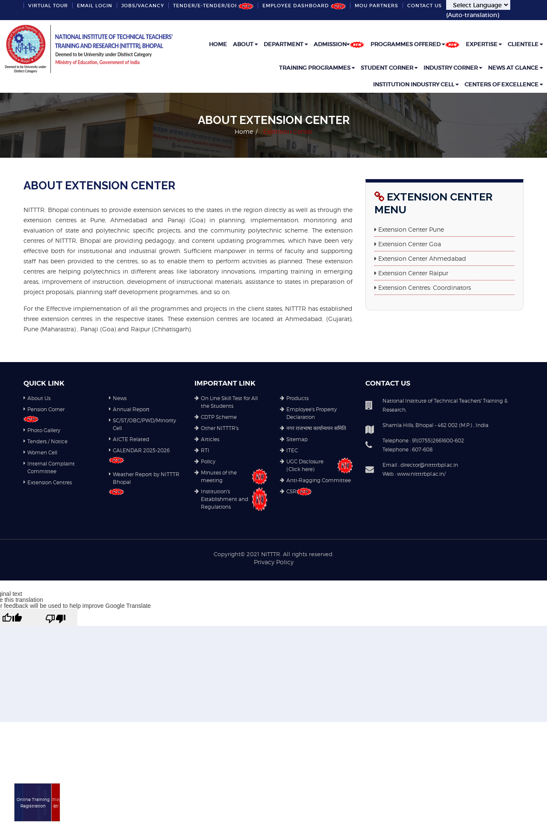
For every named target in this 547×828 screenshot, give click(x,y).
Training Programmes (317, 67)
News (117, 398)
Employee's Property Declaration (308, 413)
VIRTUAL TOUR (48, 6)
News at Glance (515, 67)
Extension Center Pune (411, 229)
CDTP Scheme (215, 417)
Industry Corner (452, 67)
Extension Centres (48, 482)
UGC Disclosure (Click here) (316, 465)
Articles (206, 439)
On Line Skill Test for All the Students (226, 402)
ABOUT (245, 44)
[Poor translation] (55, 617)
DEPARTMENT (286, 44)
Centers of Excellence (504, 84)
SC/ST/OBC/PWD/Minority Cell (142, 424)
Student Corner (389, 67)
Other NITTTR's (216, 428)
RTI (201, 450)
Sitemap (294, 439)
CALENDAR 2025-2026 (139, 450)
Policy (204, 462)
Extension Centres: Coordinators (424, 287)
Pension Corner (44, 409)
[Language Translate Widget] (478, 5)
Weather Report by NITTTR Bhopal (144, 478)
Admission (339, 44)
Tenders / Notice (46, 441)
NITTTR (270, 554)
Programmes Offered (415, 44)
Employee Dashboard (304, 6)
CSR (296, 491)
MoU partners (376, 6)
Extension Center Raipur (413, 273)
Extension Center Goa (409, 244)
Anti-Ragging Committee (315, 480)
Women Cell (40, 453)
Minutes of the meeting (230, 476)
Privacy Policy (274, 562)
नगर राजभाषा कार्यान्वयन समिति (313, 428)
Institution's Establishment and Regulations (230, 499)
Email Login (94, 6)
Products (294, 398)
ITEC (289, 450)
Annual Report (129, 409)
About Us (37, 398)
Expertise (484, 44)
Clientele (525, 44)
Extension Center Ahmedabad (422, 258)
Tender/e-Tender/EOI (213, 6)
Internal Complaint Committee (49, 467)
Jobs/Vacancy (142, 6)
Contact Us (424, 6)
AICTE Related (129, 439)
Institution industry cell (416, 84)
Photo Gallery (42, 430)
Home (218, 44)
